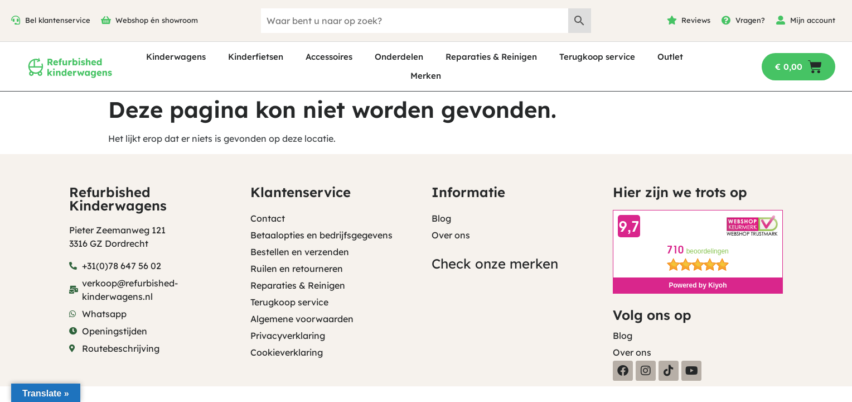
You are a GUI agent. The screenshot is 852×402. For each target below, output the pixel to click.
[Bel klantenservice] (15, 20)
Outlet (670, 56)
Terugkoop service (597, 56)
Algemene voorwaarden (302, 318)
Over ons (451, 235)
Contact (267, 218)
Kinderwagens (176, 56)
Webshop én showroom (156, 20)
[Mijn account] (780, 20)
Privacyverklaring (287, 335)
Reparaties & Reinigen (491, 56)
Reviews (695, 20)
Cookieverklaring (286, 352)
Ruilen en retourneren (296, 268)
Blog (441, 218)
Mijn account (812, 20)
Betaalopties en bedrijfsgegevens (321, 235)
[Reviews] (671, 20)
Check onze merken (495, 263)
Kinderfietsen (255, 56)
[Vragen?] (726, 20)
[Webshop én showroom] (105, 20)
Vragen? (750, 20)
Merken (425, 75)
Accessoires (329, 56)
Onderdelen (399, 56)
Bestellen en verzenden (299, 251)
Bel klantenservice (57, 20)
